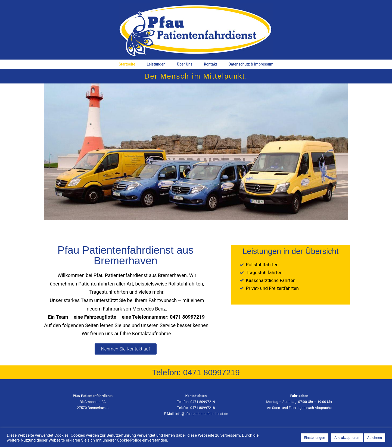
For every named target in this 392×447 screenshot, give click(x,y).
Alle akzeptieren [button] (346, 438)
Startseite (127, 64)
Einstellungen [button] (314, 438)
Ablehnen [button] (374, 438)
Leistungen (156, 64)
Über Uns (184, 64)
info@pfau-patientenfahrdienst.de (201, 414)
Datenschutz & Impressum (250, 64)
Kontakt (210, 64)
